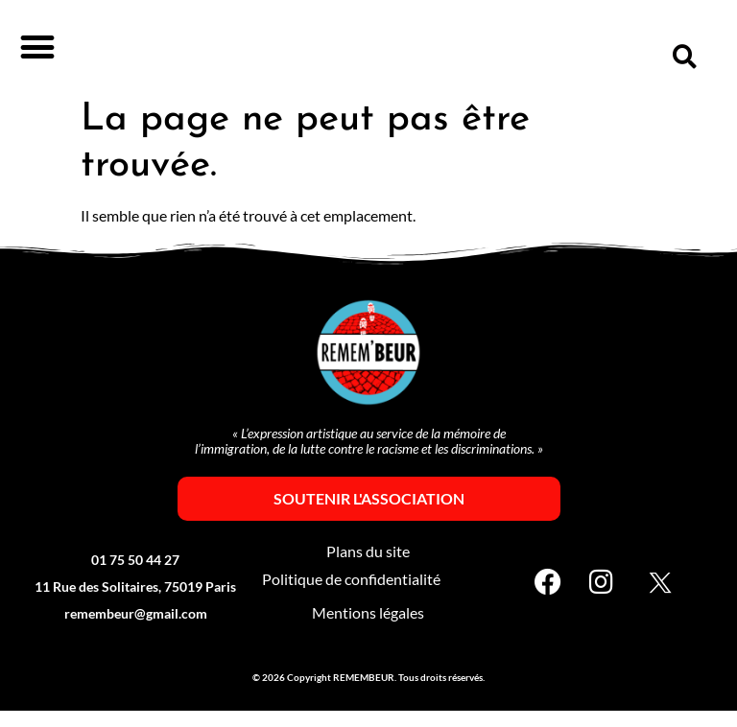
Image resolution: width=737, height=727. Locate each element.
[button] (37, 46)
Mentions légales (368, 630)
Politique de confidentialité (351, 596)
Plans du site (368, 568)
